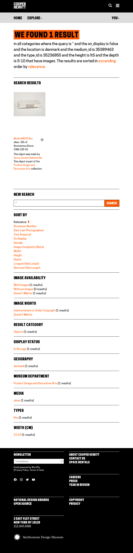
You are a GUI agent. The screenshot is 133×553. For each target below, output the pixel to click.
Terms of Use (36, 470)
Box (16, 418)
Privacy (74, 504)
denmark (19, 366)
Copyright (76, 500)
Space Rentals (79, 462)
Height (18, 255)
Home (18, 18)
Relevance (22, 222)
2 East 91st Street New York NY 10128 (27, 520)
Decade (18, 243)
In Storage (20, 349)
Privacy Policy (21, 470)
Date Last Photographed (29, 230)
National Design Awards (31, 500)
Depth (17, 259)
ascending (107, 61)
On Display (20, 239)
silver (17, 400)
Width (17, 251)
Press (73, 481)
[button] (117, 6)
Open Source (23, 504)
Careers (75, 477)
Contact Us (77, 458)
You (115, 18)
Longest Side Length (26, 264)
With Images (21, 285)
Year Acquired (22, 234)
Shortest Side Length (27, 268)
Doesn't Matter (23, 293)
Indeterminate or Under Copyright (34, 310)
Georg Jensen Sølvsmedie (28, 158)
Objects (18, 332)
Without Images (23, 289)
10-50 (17, 435)
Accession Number (25, 226)
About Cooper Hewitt (84, 455)
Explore (34, 18)
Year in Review (79, 485)
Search (112, 203)
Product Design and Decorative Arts (35, 383)
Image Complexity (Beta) (29, 247)
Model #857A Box (23, 139)
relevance (36, 67)
